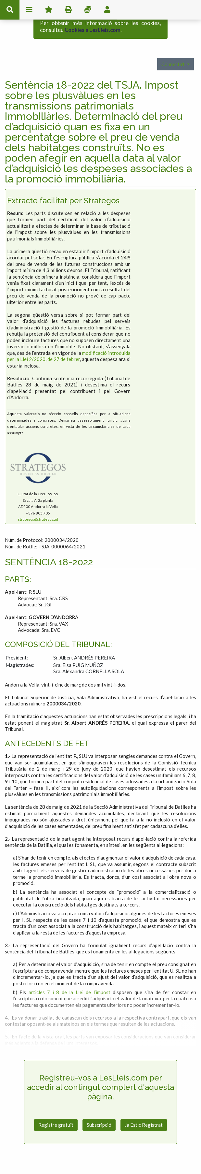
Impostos (87, 10)
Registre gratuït (55, 1104)
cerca (9, 10)
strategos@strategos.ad (38, 499)
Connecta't (173, 44)
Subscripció (99, 1104)
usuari (107, 10)
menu (29, 10)
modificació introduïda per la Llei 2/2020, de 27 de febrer (69, 335)
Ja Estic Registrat (144, 1104)
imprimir (68, 10)
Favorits (48, 10)
